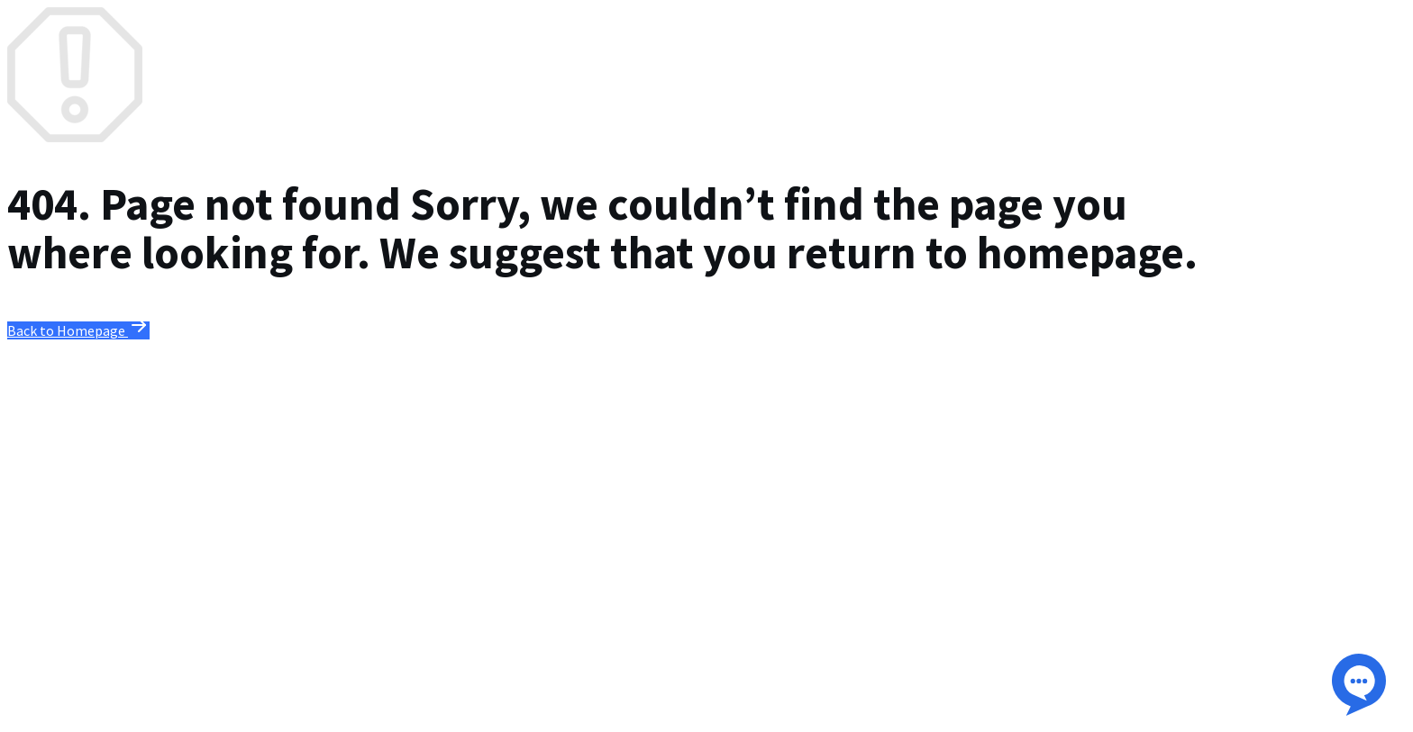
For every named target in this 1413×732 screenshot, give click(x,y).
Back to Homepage (78, 330)
